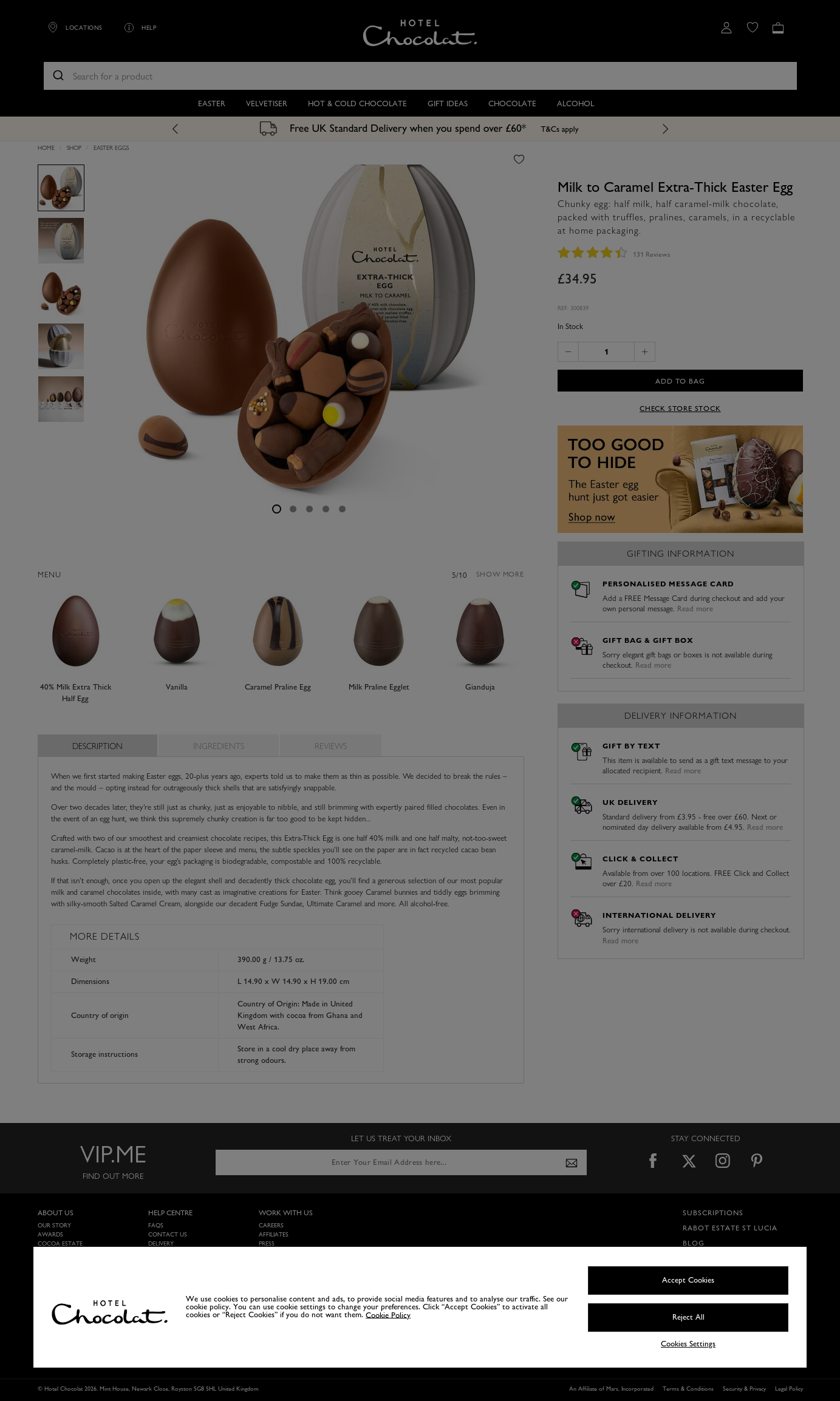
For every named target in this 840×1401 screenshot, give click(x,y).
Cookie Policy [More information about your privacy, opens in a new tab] (388, 1315)
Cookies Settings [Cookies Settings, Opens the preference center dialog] (688, 1344)
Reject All (688, 1317)
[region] (420, 1307)
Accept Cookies (688, 1280)
